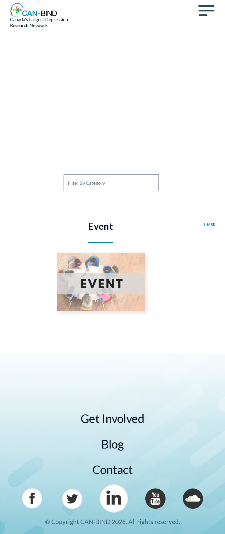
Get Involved (112, 419)
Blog (112, 444)
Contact (112, 470)
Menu (206, 10)
